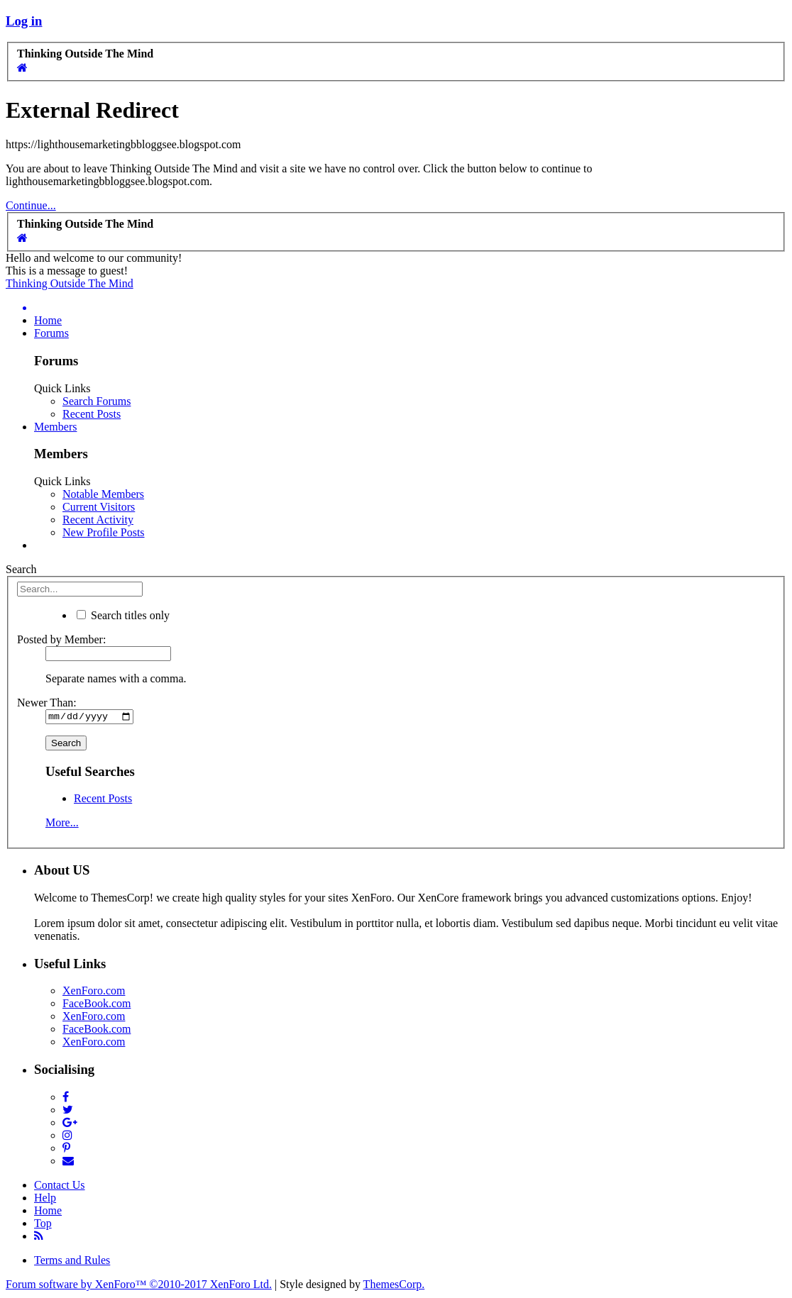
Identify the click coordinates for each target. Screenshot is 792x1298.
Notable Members (103, 494)
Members (55, 427)
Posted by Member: (61, 639)
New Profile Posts (103, 532)
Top (43, 1225)
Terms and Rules (72, 1261)
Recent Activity (97, 520)
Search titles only (123, 615)
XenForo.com (93, 993)
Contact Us (59, 1186)
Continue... (31, 205)
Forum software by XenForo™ (139, 1286)
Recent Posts (91, 414)
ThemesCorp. (394, 1286)
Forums (51, 333)
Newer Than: (47, 703)
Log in (24, 20)
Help (45, 1199)
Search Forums (96, 401)
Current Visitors (98, 507)
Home (48, 320)
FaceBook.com (96, 1005)
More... (62, 825)
